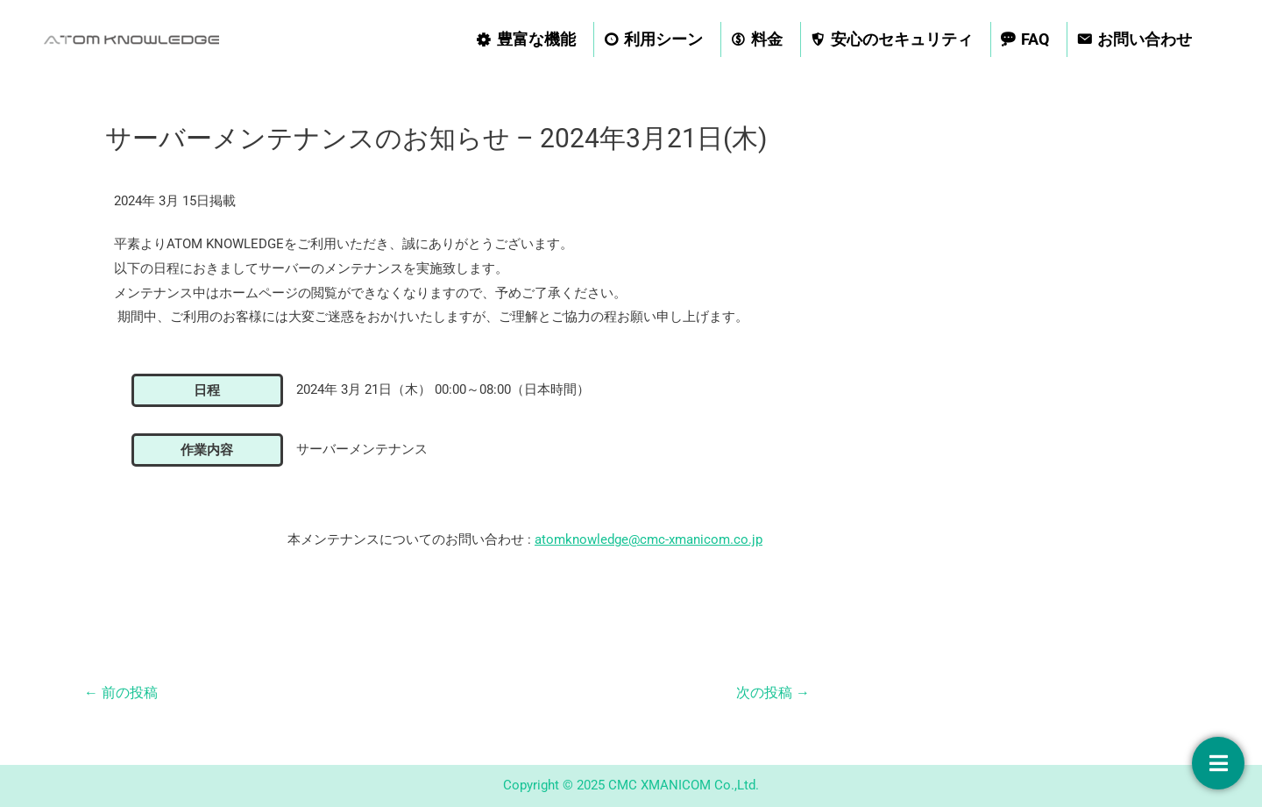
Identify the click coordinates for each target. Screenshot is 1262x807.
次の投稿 (773, 692)
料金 (767, 39)
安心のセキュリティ (902, 39)
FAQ (1035, 39)
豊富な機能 (536, 39)
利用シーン (663, 39)
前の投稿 (121, 692)
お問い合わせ (1144, 39)
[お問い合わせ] (1218, 763)
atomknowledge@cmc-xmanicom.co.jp (648, 539)
